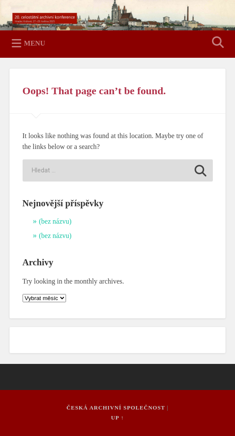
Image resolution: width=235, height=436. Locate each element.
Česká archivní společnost (115, 408)
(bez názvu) (55, 221)
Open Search (216, 43)
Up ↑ (117, 418)
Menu (34, 43)
